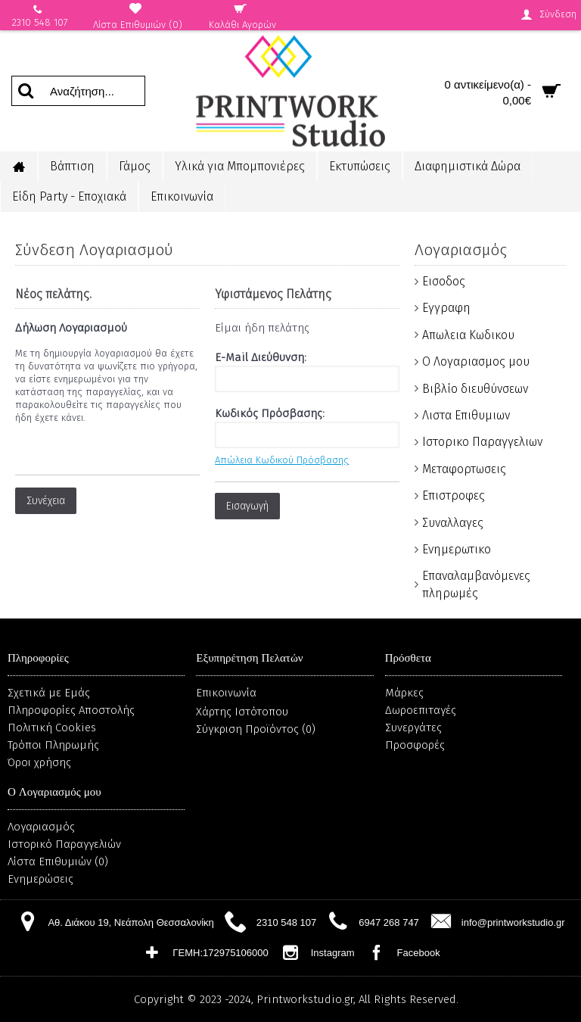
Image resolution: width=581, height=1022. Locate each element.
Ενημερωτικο (456, 549)
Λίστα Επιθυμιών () (58, 861)
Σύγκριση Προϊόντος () (255, 729)
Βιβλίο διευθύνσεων (475, 389)
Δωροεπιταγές (420, 710)
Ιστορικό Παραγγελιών (64, 844)
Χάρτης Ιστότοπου (242, 711)
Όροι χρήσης (39, 762)
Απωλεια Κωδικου (468, 335)
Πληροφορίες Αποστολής (71, 710)
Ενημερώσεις (40, 879)
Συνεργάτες (413, 727)
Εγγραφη (446, 308)
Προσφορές (415, 745)
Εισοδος (443, 281)
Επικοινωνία (226, 693)
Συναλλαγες (452, 523)
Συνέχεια (45, 500)
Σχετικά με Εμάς (49, 693)
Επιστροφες (453, 495)
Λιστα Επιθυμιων (466, 415)
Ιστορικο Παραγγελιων (482, 442)
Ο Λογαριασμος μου (476, 361)
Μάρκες (404, 693)
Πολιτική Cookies (52, 727)
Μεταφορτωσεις (464, 469)
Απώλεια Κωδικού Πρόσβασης (282, 460)
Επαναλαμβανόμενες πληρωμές (476, 584)
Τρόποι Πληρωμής (53, 745)
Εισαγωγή (247, 506)
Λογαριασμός (41, 826)
